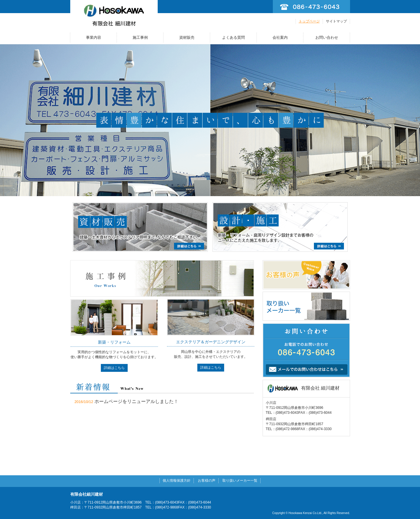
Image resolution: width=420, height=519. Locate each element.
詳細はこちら (114, 368)
